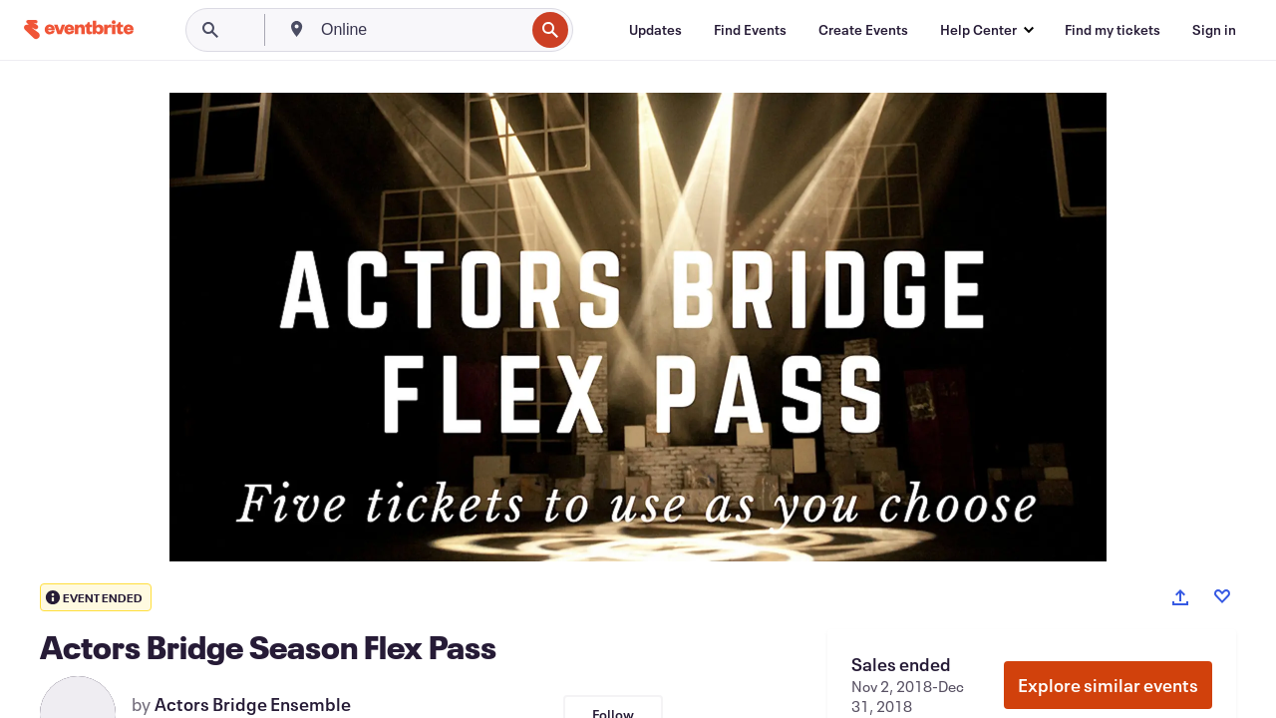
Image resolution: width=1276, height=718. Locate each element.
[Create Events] (863, 30)
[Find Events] (750, 30)
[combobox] (420, 30)
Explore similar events (1108, 685)
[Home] (79, 29)
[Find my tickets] (1112, 30)
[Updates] (655, 30)
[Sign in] (1214, 30)
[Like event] (1222, 596)
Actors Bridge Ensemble (253, 704)
